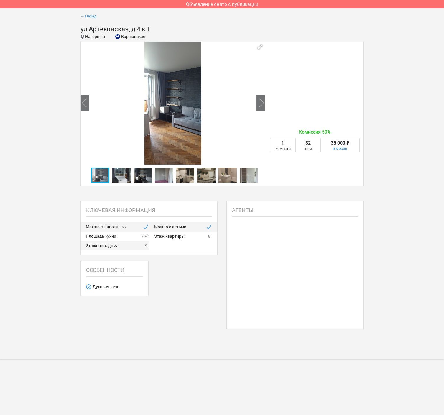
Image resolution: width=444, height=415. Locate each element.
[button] (260, 47)
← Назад (88, 16)
